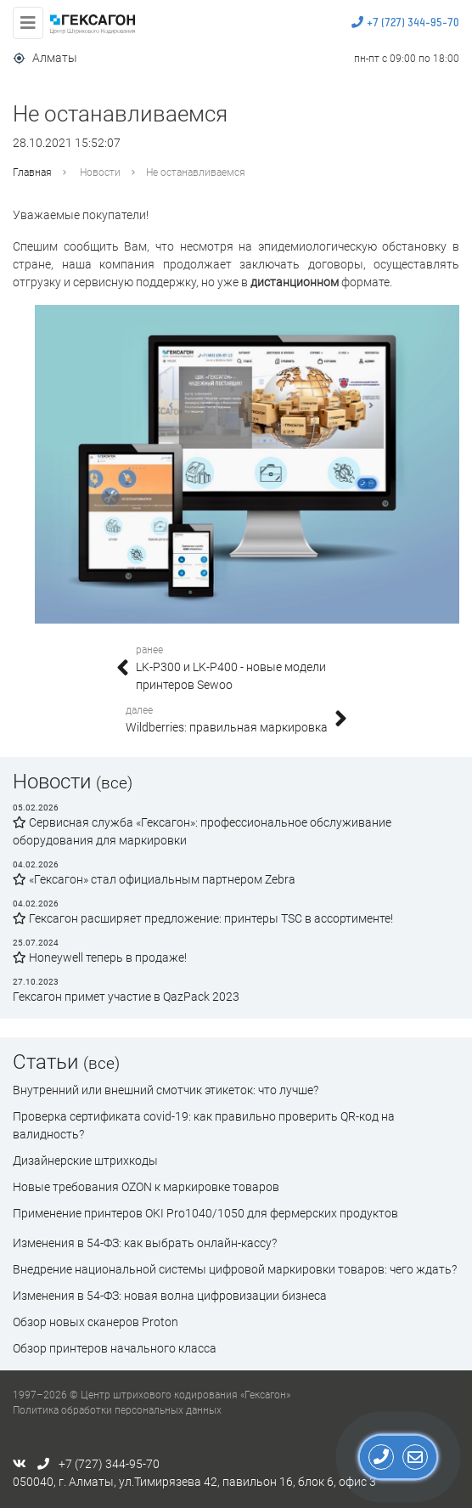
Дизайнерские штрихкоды (85, 1160)
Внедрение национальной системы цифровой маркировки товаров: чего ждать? (235, 1269)
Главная (32, 172)
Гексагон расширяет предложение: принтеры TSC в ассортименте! (203, 918)
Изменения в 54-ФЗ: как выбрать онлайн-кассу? (145, 1243)
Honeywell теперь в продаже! (100, 957)
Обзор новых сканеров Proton (95, 1322)
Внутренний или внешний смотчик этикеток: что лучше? (165, 1090)
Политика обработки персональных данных (117, 1410)
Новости (100, 172)
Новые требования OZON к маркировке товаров (146, 1187)
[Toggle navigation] (28, 23)
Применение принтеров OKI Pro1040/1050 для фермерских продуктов (205, 1213)
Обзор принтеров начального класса (114, 1348)
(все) (114, 783)
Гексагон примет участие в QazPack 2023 (126, 996)
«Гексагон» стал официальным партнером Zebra (154, 879)
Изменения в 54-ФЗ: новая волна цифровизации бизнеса (170, 1295)
